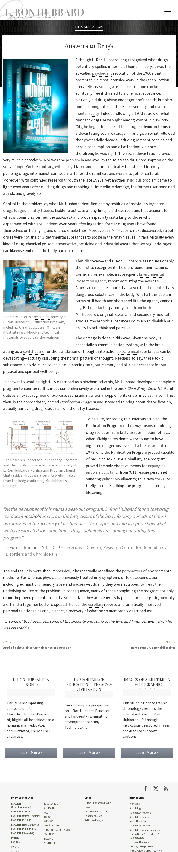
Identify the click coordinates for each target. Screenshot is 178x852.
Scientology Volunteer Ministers (145, 830)
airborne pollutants (102, 472)
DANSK (15, 837)
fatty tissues (42, 211)
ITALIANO (48, 839)
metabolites (34, 516)
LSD (40, 224)
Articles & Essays (94, 820)
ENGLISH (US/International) (21, 805)
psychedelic (102, 73)
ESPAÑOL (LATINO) (53, 825)
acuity (94, 113)
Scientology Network (140, 812)
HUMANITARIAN (89, 26)
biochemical (128, 351)
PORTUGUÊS (50, 843)
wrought (114, 120)
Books (88, 806)
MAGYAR (47, 812)
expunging (157, 466)
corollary (95, 604)
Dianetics (134, 803)
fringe (19, 167)
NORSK (47, 816)
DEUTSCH (48, 807)
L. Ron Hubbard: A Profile (98, 802)
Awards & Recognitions (97, 811)
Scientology (135, 807)
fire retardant (151, 446)
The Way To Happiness (141, 847)
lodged (20, 211)
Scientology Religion (139, 816)
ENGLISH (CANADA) (21, 811)
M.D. (45, 547)
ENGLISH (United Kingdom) (25, 815)
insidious (134, 180)
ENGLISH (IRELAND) (21, 820)
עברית (15, 847)
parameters (132, 571)
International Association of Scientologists (144, 836)
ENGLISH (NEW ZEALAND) (25, 824)
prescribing (41, 316)
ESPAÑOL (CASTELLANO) (56, 830)
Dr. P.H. (57, 547)
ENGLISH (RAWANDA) (22, 833)
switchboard (33, 351)
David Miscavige (137, 821)
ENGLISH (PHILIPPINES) (24, 829)
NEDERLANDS (50, 803)
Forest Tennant (24, 547)
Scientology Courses (139, 825)
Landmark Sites (93, 815)
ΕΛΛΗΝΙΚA (48, 834)
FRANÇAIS (16, 842)
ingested (156, 204)
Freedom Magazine (139, 842)
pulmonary (111, 479)
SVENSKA (48, 821)
